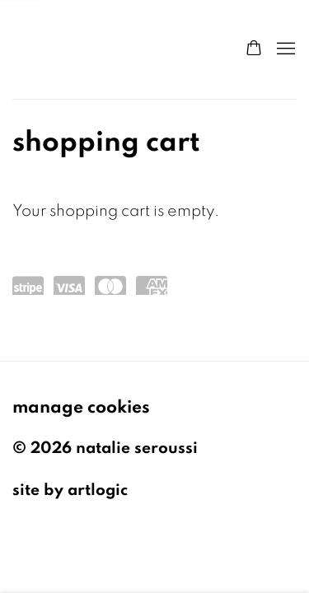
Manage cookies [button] (81, 407)
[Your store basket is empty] (254, 49)
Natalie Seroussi (111, 49)
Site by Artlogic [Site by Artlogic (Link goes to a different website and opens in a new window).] (70, 490)
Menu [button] (284, 49)
